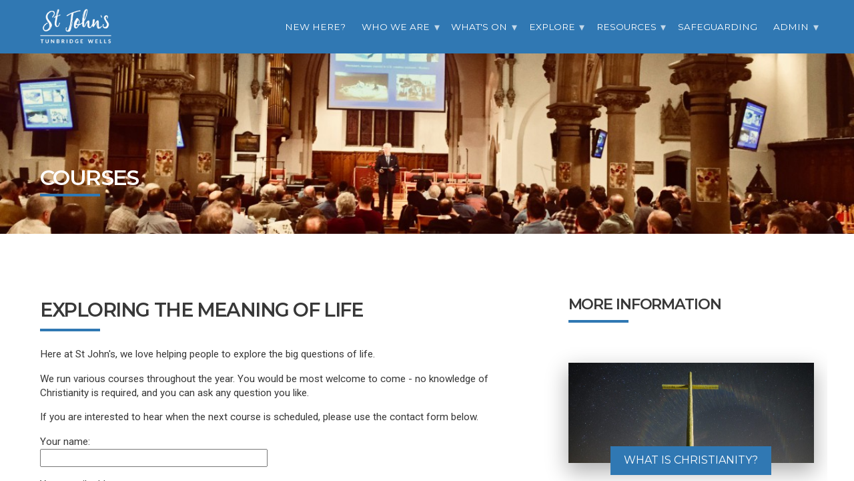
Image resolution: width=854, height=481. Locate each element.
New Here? (315, 26)
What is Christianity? (691, 460)
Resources (626, 26)
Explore (552, 26)
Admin (791, 26)
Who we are (396, 26)
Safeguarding (717, 26)
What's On (479, 26)
